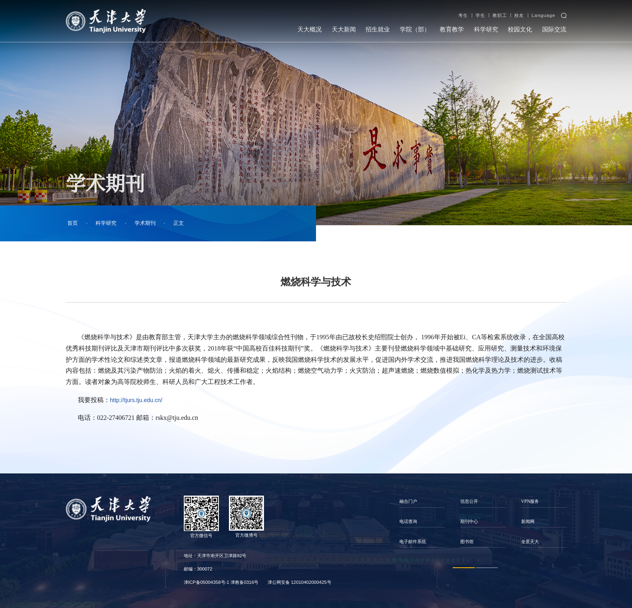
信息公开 (469, 501)
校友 (519, 15)
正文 (178, 223)
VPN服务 (530, 501)
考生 (463, 15)
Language (543, 15)
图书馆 (467, 541)
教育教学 (452, 29)
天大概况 (309, 29)
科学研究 (486, 29)
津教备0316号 (244, 582)
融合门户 (408, 501)
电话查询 (408, 521)
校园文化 (520, 29)
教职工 (500, 15)
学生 (480, 15)
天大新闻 (344, 29)
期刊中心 (469, 521)
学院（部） (415, 29)
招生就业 (378, 29)
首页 (72, 223)
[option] (422, 522)
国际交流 (554, 29)
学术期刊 (145, 223)
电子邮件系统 (412, 541)
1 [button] (464, 567)
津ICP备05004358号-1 (206, 582)
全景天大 (530, 541)
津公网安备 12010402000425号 (299, 582)
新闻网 (527, 521)
